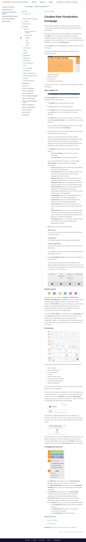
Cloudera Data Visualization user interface (64, 527)
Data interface (52, 523)
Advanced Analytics (29, 80)
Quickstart (25, 85)
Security (26, 78)
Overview (26, 29)
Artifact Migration (28, 63)
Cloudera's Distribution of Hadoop (9, 12)
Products (26, 2)
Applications (27, 58)
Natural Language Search (30, 75)
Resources (42, 2)
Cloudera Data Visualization (30, 19)
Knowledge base (57, 540)
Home (27, 38)
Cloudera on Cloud (7, 9)
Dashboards (27, 55)
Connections (27, 48)
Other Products (6, 21)
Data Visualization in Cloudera (30, 32)
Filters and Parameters (30, 73)
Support (51, 2)
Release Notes (26, 24)
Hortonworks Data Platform (10, 16)
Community (59, 2)
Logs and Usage (28, 68)
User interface (28, 35)
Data (27, 45)
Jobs (25, 65)
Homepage (29, 6)
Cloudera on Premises (8, 7)
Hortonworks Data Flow (8, 18)
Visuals (28, 43)
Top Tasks (25, 21)
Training (49, 540)
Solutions (34, 2)
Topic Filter (24, 11)
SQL (27, 40)
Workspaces (27, 60)
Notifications (27, 70)
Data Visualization (41, 6)
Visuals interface (52, 520)
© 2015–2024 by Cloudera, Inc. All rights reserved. (71, 532)
